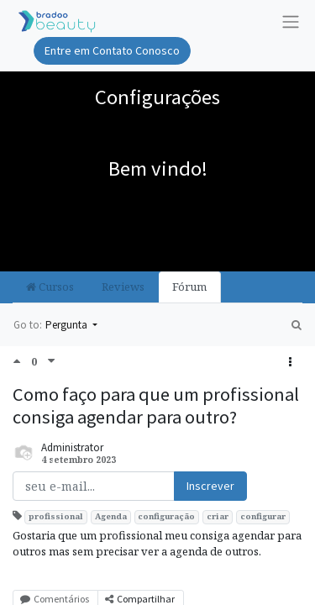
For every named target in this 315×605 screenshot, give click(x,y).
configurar (263, 516)
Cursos (50, 286)
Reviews (123, 286)
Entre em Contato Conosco (112, 50)
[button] (290, 362)
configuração (166, 516)
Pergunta (67, 325)
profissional (56, 516)
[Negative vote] (51, 361)
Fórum (189, 286)
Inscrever (210, 485)
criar (217, 516)
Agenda (111, 516)
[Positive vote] (22, 361)
